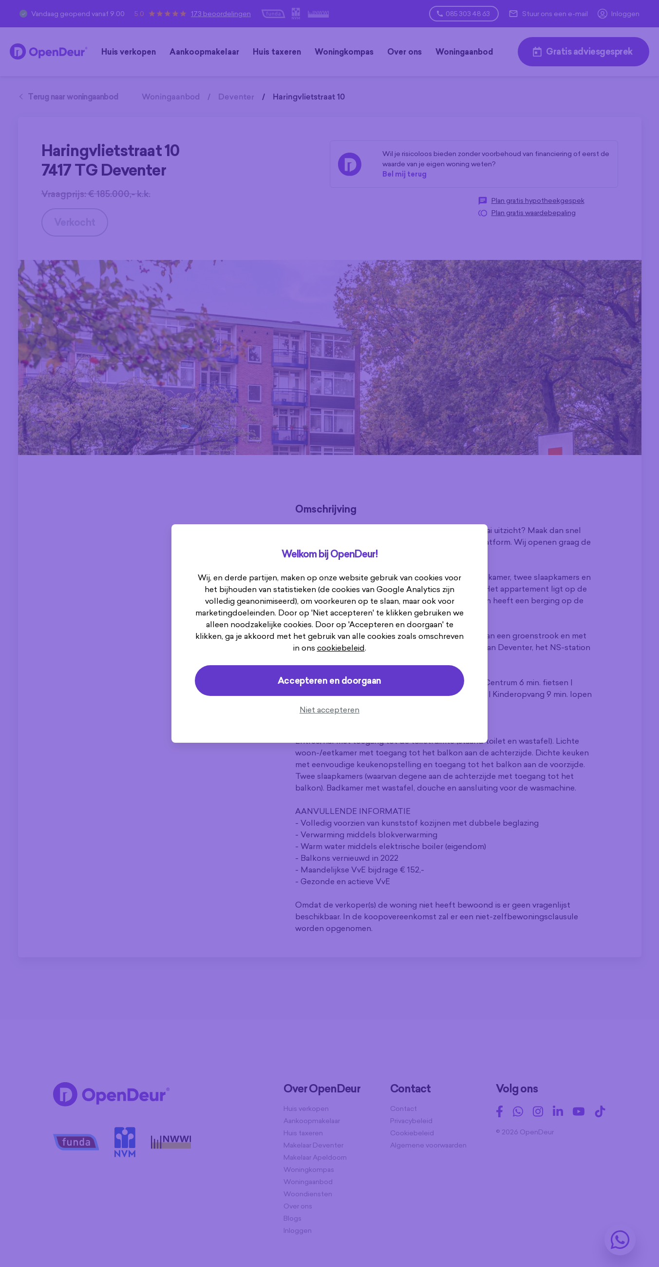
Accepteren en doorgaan (329, 680)
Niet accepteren (329, 709)
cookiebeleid (341, 648)
